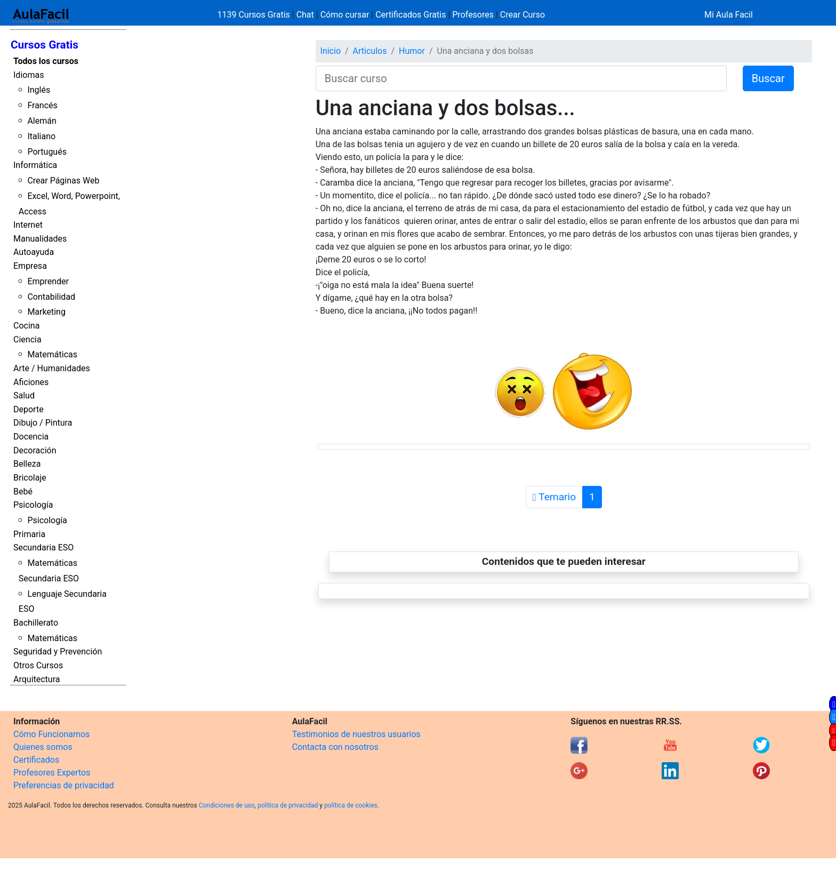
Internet (28, 225)
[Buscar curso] (521, 78)
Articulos (370, 51)
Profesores (473, 15)
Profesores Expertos (51, 773)
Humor (412, 51)
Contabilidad (51, 297)
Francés (42, 105)
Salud (24, 395)
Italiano (41, 136)
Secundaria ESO (43, 547)
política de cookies (350, 805)
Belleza (27, 464)
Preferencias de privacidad (63, 785)
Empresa (30, 266)
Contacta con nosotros (335, 747)
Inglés (38, 90)
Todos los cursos (45, 61)
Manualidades (40, 239)
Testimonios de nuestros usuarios (356, 734)
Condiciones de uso (227, 805)
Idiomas (28, 75)
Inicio (330, 51)
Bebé (23, 491)
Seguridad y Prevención (57, 651)
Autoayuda (33, 252)
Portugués (47, 152)
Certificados (36, 760)
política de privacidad (288, 805)
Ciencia (27, 339)
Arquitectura (36, 679)
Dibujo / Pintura (42, 423)
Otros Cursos (38, 665)
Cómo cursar (344, 15)
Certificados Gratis (410, 15)
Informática (35, 165)
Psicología (33, 505)
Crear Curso (522, 15)
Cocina (26, 326)
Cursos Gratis (44, 44)
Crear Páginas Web (63, 180)
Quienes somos (43, 747)
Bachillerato (35, 623)
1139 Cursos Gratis (255, 15)
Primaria (29, 534)
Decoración (35, 450)
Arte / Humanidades (51, 368)
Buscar (768, 78)
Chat (305, 15)
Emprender (48, 281)
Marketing (46, 312)
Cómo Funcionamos (51, 734)
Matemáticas (52, 354)
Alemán (41, 121)
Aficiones (31, 382)
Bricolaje (29, 478)
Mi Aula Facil (728, 15)
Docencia (31, 436)
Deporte (28, 409)
